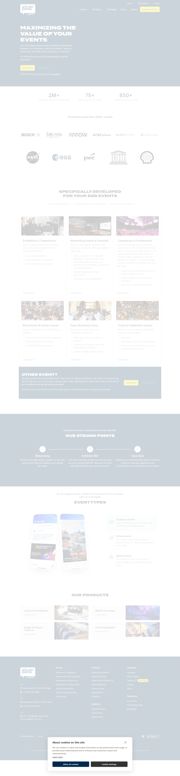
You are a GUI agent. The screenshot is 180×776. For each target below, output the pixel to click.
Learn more (57, 757)
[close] (126, 742)
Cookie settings (109, 764)
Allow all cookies (71, 764)
